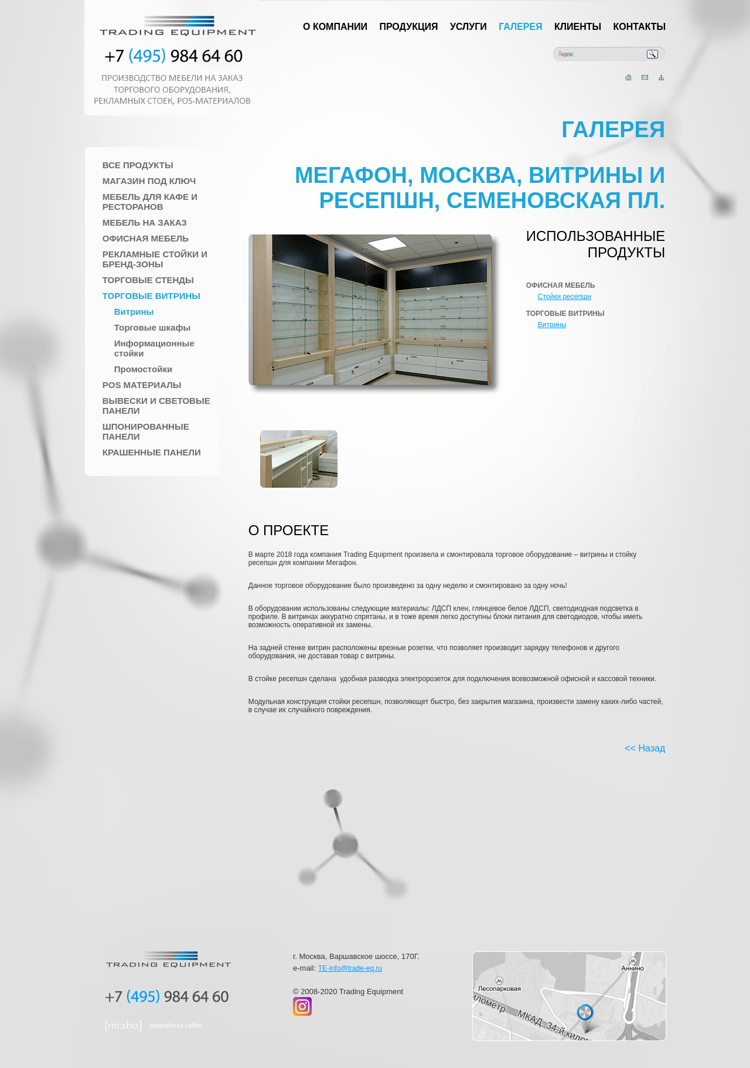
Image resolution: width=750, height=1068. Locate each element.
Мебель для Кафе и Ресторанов (150, 202)
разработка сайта (175, 1025)
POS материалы (142, 385)
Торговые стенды (148, 280)
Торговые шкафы (152, 327)
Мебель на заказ (145, 222)
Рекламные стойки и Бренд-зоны (155, 259)
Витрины (134, 312)
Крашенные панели (152, 452)
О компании (335, 27)
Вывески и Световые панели (156, 406)
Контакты (639, 27)
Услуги (468, 27)
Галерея (521, 27)
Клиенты (577, 27)
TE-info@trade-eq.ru (350, 968)
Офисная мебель (146, 238)
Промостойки (143, 369)
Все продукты (138, 165)
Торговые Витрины (151, 296)
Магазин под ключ (149, 181)
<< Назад (645, 748)
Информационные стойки (154, 348)
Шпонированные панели (146, 431)
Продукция (408, 27)
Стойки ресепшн (564, 296)
